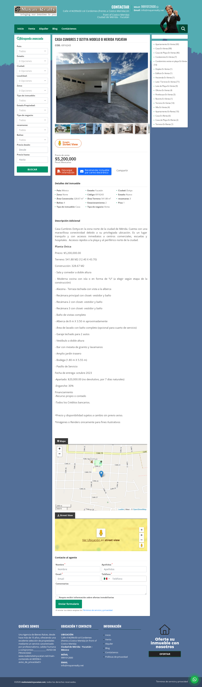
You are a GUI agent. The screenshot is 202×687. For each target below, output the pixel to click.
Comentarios (62, 583)
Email (59, 574)
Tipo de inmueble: (26, 95)
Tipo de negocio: (25, 115)
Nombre (60, 564)
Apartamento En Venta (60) (167, 44)
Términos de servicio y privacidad (98, 610)
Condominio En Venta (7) (166, 57)
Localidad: (22, 75)
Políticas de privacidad (116, 656)
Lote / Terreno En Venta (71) (167, 81)
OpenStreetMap (139, 509)
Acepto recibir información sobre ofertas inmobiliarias (86, 597)
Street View (68, 143)
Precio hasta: (23, 154)
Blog (54, 28)
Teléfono (107, 574)
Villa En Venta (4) (162, 107)
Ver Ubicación (91, 540)
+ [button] (59, 449)
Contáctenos (69, 28)
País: (19, 46)
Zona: (19, 85)
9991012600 (148, 6)
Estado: (20, 56)
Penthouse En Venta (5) (165, 94)
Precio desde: (23, 144)
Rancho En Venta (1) (164, 98)
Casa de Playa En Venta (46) (167, 52)
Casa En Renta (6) (163, 115)
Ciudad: (21, 66)
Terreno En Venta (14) (164, 103)
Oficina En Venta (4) (163, 90)
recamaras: (22, 125)
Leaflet (121, 509)
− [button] (59, 454)
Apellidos (107, 564)
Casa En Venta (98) (163, 48)
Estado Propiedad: (26, 105)
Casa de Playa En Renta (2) (166, 120)
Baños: (20, 134)
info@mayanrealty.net (72, 665)
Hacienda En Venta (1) (165, 77)
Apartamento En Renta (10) (167, 111)
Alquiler (43, 28)
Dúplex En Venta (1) (163, 69)
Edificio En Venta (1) (163, 73)
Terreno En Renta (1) (164, 124)
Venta (31, 28)
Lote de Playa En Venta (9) (166, 86)
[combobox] (32, 51)
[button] (146, 55)
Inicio (20, 28)
